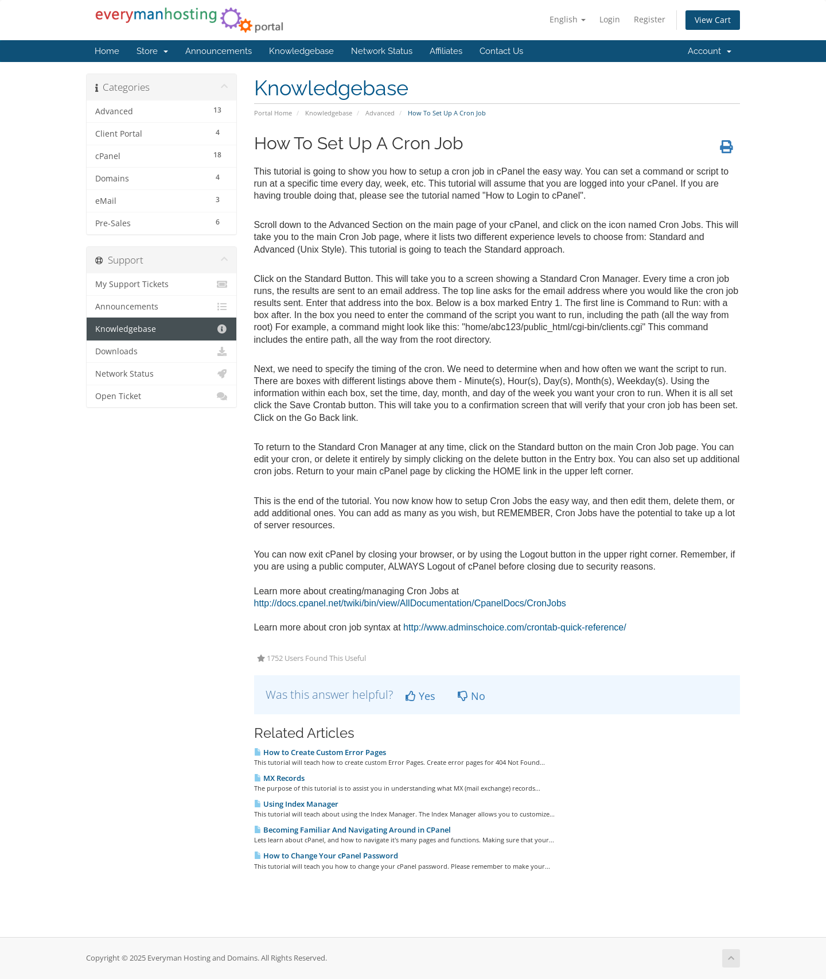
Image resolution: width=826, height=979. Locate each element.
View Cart (713, 19)
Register (649, 19)
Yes (420, 696)
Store (152, 51)
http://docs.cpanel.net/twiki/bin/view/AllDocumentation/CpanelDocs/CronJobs (410, 603)
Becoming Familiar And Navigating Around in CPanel (352, 830)
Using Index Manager (296, 804)
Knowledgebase (301, 51)
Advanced (380, 113)
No (471, 696)
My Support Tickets (161, 284)
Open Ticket (161, 396)
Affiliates (446, 51)
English (568, 19)
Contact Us (501, 51)
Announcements (218, 51)
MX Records (279, 778)
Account (709, 51)
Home (107, 51)
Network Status (381, 51)
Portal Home (273, 113)
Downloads (161, 351)
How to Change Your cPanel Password (326, 855)
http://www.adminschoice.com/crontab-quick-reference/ (514, 627)
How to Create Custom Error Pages (320, 752)
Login (609, 19)
